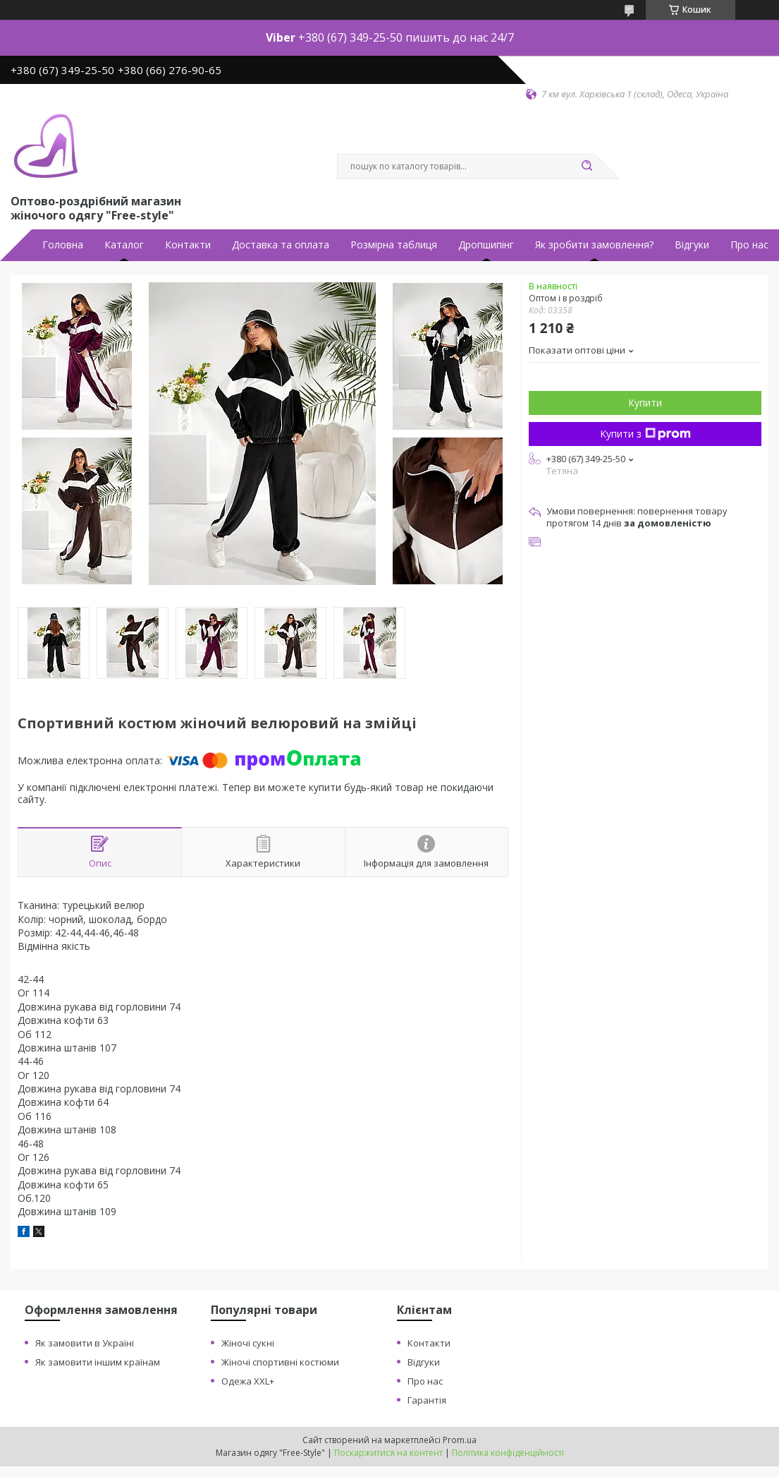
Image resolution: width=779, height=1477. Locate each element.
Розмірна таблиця (393, 245)
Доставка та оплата (280, 245)
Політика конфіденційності (508, 1453)
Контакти (188, 245)
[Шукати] (587, 166)
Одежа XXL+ (247, 1381)
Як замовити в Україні (84, 1343)
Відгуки (692, 245)
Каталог (124, 245)
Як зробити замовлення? (594, 245)
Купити (645, 402)
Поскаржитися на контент (388, 1453)
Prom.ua (460, 1440)
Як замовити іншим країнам (97, 1362)
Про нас (749, 245)
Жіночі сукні (247, 1343)
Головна (62, 245)
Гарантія (426, 1400)
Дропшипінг (486, 245)
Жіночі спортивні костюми (280, 1362)
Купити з (645, 433)
